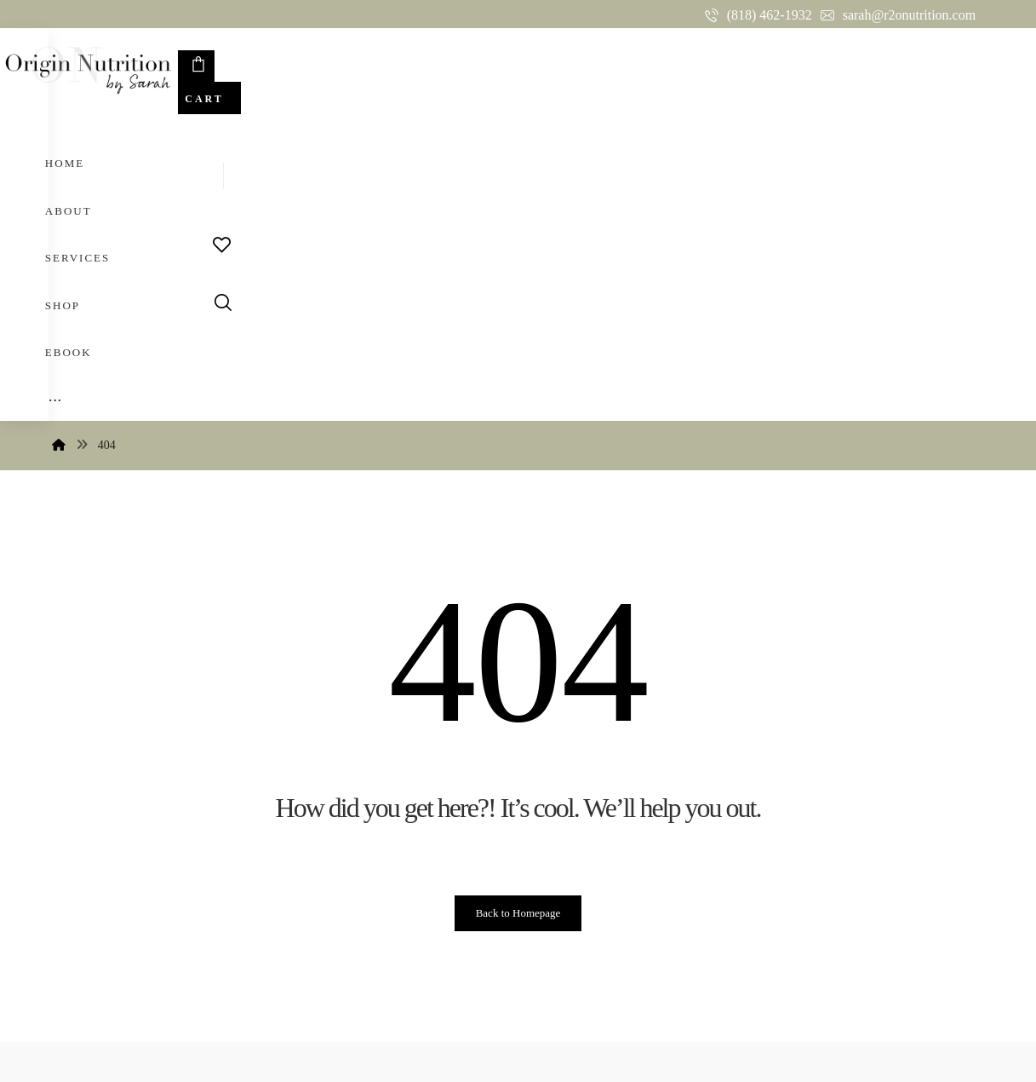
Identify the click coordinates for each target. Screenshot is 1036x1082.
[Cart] (932, 66)
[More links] (635, 63)
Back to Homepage (518, 613)
